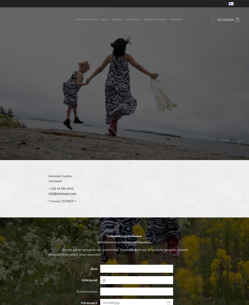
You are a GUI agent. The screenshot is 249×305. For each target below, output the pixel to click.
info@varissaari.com (62, 193)
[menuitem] (163, 20)
